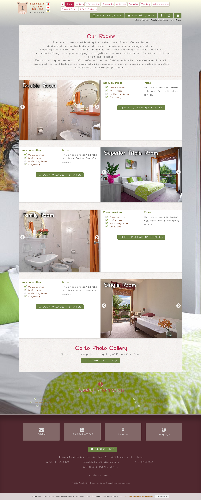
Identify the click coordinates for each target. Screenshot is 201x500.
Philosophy (107, 4)
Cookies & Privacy (100, 475)
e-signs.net (125, 483)
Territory (145, 4)
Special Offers (69, 9)
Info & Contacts (88, 9)
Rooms (69, 4)
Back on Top (102, 449)
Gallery (80, 4)
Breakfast (133, 4)
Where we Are (161, 4)
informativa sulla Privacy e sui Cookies (139, 496)
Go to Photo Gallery (100, 360)
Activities (121, 4)
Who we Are (93, 4)
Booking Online (107, 15)
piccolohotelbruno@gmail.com (100, 462)
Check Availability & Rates (141, 107)
